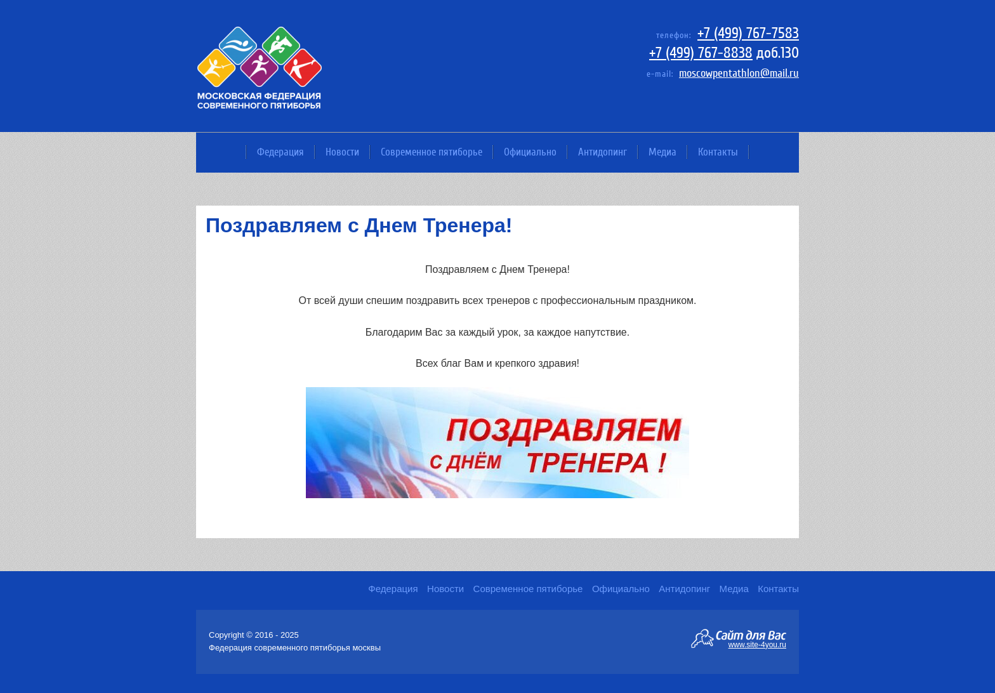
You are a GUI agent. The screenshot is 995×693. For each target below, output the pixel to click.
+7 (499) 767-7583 (748, 33)
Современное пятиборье (431, 152)
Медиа (662, 152)
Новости (342, 152)
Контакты (718, 152)
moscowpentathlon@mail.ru (739, 73)
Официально (530, 152)
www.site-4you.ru (757, 644)
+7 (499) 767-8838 (701, 53)
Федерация (280, 152)
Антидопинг (602, 152)
